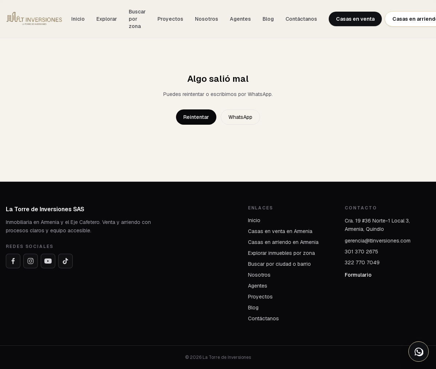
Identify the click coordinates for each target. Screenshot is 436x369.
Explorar (106, 19)
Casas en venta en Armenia (280, 231)
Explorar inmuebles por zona (281, 253)
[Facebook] (13, 261)
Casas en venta (355, 19)
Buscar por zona (137, 18)
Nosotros (206, 19)
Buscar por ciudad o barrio (279, 264)
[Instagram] (30, 261)
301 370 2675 (361, 251)
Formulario (358, 275)
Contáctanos (301, 19)
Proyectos (170, 19)
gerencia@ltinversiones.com (378, 240)
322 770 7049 (362, 262)
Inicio (78, 19)
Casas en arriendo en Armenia (283, 242)
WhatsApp (240, 117)
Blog (268, 19)
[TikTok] (65, 261)
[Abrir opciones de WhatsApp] (418, 351)
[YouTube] (48, 261)
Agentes (240, 19)
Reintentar (196, 117)
